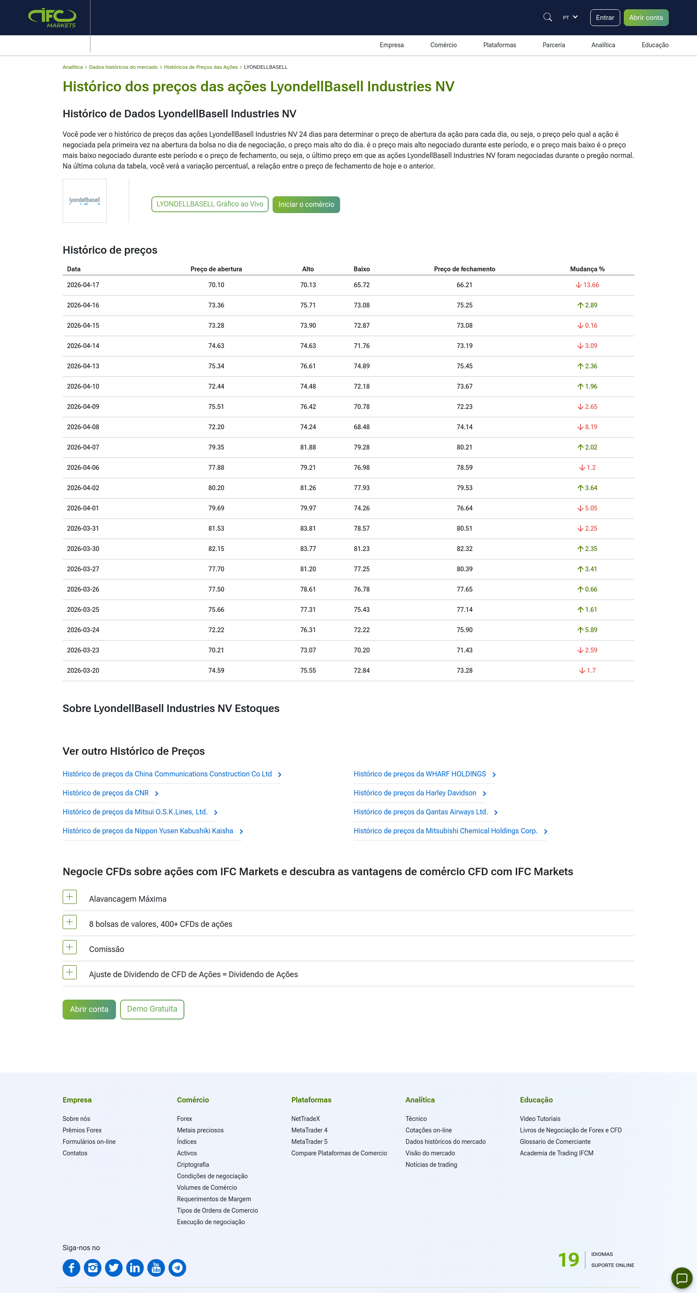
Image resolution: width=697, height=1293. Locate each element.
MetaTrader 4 (309, 1130)
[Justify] (547, 17)
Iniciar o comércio (307, 204)
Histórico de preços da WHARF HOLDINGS (424, 774)
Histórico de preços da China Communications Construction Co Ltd (172, 774)
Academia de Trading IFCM (557, 1153)
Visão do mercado (430, 1153)
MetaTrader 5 (309, 1141)
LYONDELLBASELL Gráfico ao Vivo (210, 204)
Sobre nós (76, 1118)
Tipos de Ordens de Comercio (217, 1210)
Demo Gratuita (152, 1008)
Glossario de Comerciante (555, 1141)
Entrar (604, 17)
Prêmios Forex (82, 1130)
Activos (187, 1153)
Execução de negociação (211, 1222)
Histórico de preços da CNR (110, 793)
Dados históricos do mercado (446, 1141)
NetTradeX (305, 1118)
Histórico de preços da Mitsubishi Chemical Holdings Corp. (450, 831)
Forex (184, 1118)
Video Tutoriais (540, 1118)
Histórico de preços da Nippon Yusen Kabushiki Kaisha (152, 831)
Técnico (416, 1118)
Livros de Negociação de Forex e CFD (571, 1130)
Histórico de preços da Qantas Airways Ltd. (425, 812)
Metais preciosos (200, 1130)
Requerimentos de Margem (214, 1199)
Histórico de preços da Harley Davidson (419, 793)
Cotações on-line (429, 1130)
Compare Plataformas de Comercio (339, 1153)
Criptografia (193, 1164)
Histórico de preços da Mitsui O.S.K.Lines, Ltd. (140, 812)
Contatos (75, 1153)
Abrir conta (646, 17)
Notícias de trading (431, 1164)
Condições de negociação (212, 1176)
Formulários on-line (89, 1141)
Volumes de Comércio (207, 1187)
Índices (187, 1141)
